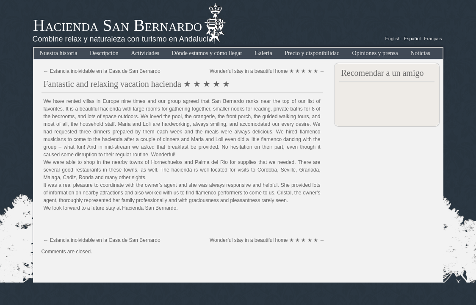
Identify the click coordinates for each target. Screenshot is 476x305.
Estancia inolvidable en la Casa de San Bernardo (102, 71)
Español (412, 38)
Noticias (420, 53)
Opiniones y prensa (375, 53)
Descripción (104, 53)
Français (433, 38)
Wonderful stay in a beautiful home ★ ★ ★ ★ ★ (267, 71)
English (392, 38)
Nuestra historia (58, 53)
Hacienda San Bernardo (117, 25)
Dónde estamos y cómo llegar (207, 53)
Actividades (145, 53)
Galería (263, 53)
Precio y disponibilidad (312, 53)
